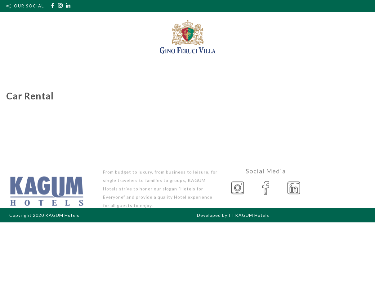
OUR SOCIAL (29, 5)
